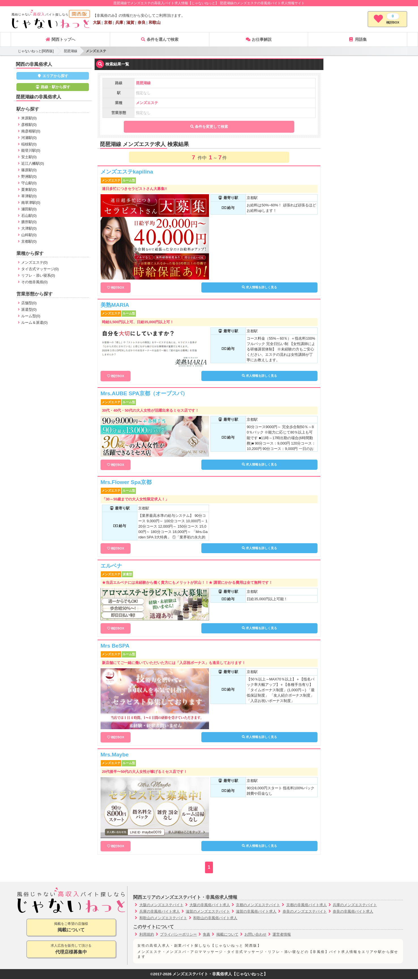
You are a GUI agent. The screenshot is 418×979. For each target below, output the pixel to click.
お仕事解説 (259, 39)
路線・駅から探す (52, 87)
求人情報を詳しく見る (259, 287)
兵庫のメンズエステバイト (355, 905)
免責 (206, 934)
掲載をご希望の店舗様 (71, 927)
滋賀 (130, 22)
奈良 (142, 22)
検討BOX (117, 287)
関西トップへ (60, 39)
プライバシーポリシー (178, 934)
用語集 (358, 39)
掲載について (227, 934)
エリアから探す (53, 76)
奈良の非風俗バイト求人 (353, 911)
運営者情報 (281, 934)
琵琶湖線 (70, 51)
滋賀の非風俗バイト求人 (256, 911)
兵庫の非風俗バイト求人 (159, 911)
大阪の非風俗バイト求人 (209, 905)
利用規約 (146, 934)
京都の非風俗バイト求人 (306, 905)
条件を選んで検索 (159, 39)
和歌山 (155, 22)
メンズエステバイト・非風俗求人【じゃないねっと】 (220, 974)
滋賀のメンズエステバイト (208, 911)
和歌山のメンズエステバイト (163, 918)
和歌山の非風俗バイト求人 (215, 918)
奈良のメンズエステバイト (305, 911)
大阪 (97, 22)
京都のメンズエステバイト (258, 905)
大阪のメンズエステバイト (161, 905)
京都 (108, 22)
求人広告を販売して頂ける (71, 949)
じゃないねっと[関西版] (36, 51)
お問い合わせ (255, 934)
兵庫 (119, 22)
